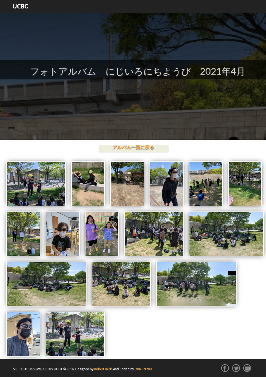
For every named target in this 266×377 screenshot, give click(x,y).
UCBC (20, 6)
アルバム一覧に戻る (133, 147)
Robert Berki (103, 369)
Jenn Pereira (143, 369)
